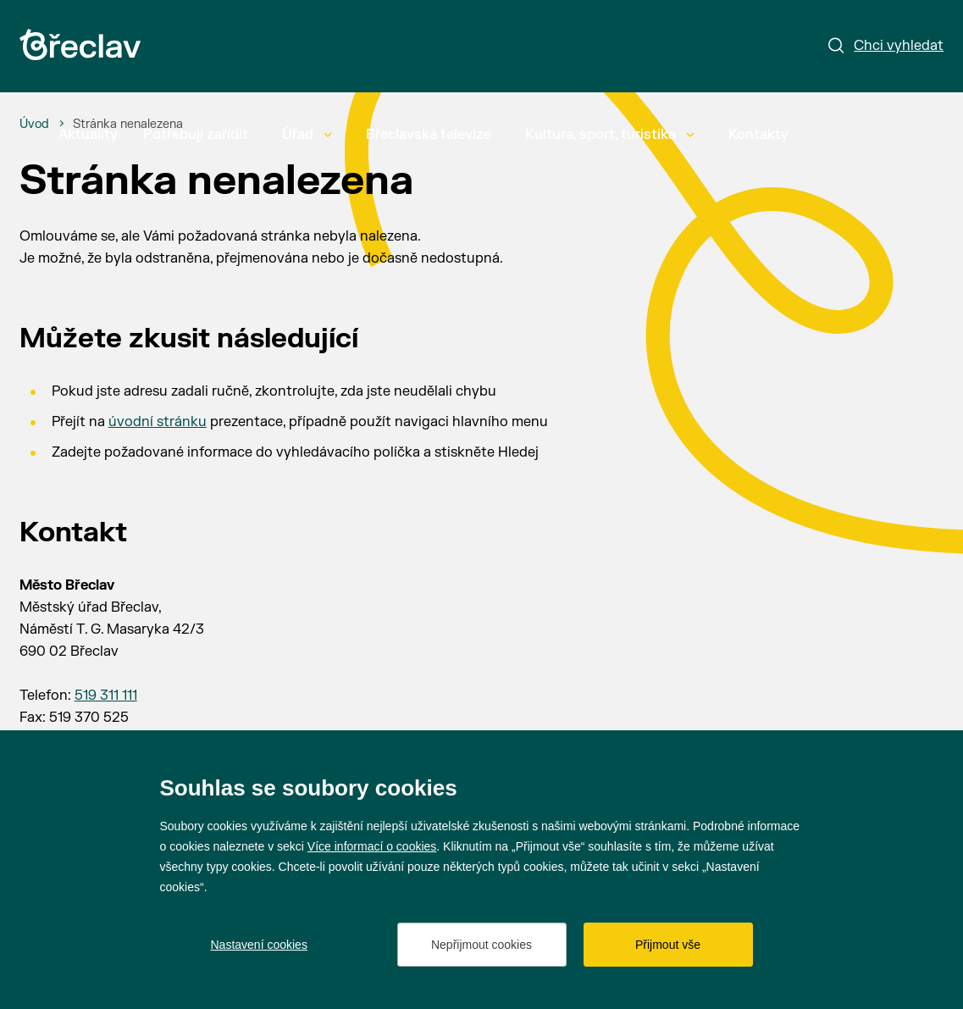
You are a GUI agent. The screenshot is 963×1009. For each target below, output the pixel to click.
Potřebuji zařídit (195, 134)
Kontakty (758, 134)
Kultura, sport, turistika (610, 134)
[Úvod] (34, 124)
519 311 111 (106, 695)
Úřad (307, 134)
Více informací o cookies (372, 846)
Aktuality (88, 134)
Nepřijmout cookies (481, 944)
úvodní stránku (157, 421)
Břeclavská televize (428, 134)
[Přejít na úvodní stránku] (80, 44)
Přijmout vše (667, 944)
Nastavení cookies (259, 944)
